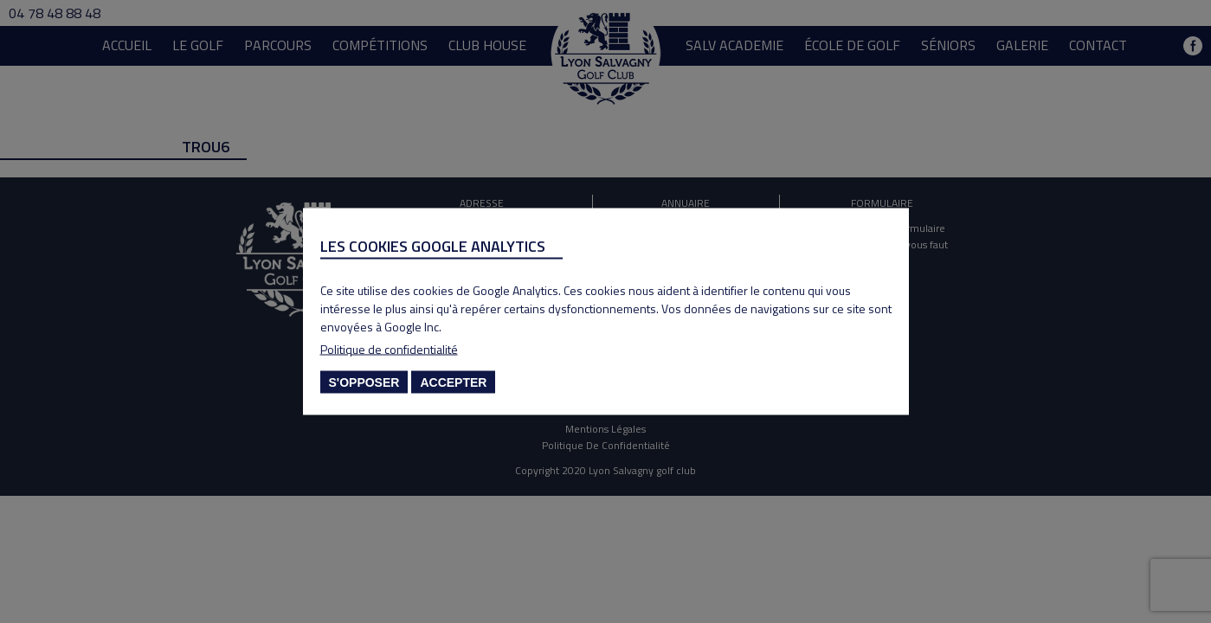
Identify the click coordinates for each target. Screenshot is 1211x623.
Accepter (453, 382)
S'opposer (364, 382)
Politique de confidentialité (389, 349)
